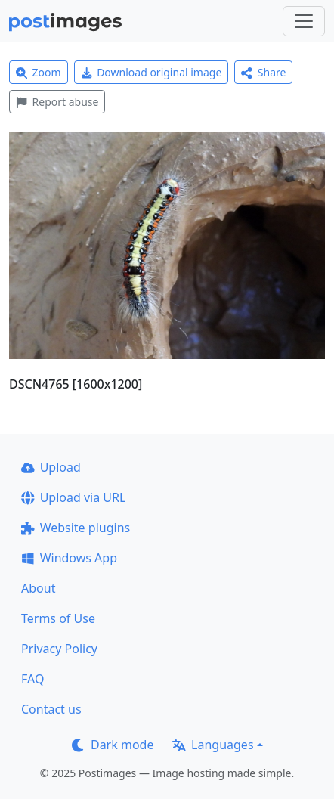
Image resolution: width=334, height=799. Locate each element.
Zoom (38, 72)
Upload (51, 467)
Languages (212, 744)
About (38, 588)
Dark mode (112, 744)
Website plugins (75, 527)
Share (263, 72)
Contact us (51, 709)
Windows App (69, 558)
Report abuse (57, 101)
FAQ (32, 678)
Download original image (151, 72)
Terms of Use (58, 618)
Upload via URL (73, 497)
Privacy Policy (59, 648)
